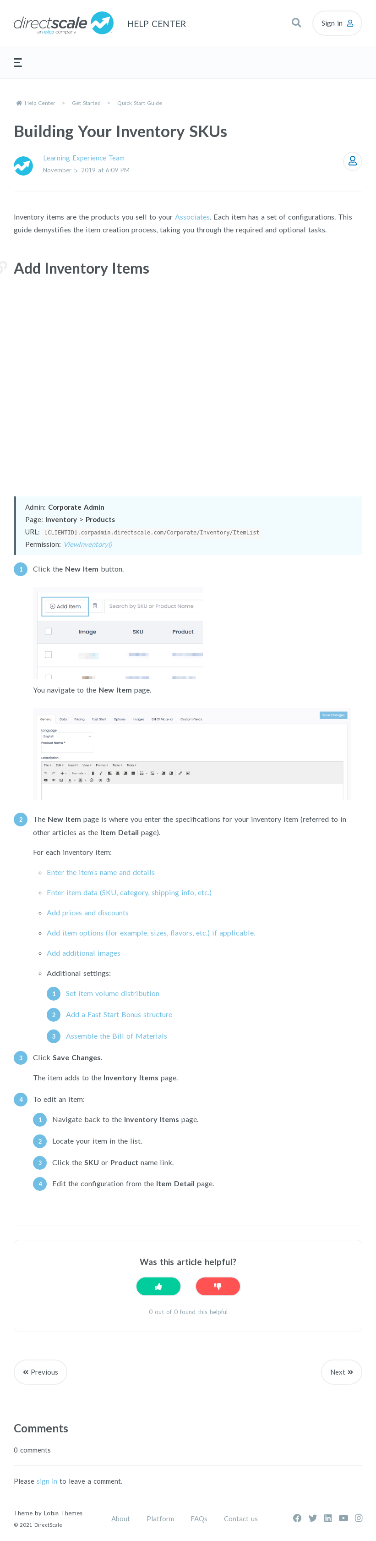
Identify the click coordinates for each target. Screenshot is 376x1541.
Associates (192, 216)
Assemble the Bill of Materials (116, 1035)
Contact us (241, 1518)
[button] (296, 23)
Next (337, 1372)
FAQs (199, 1518)
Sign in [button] (332, 23)
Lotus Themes (63, 1513)
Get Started (86, 102)
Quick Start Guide (139, 102)
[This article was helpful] (158, 1286)
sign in (47, 1481)
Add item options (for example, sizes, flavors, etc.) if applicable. (151, 932)
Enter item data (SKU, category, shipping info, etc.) (129, 892)
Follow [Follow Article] (352, 161)
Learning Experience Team (84, 158)
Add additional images (83, 952)
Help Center (40, 102)
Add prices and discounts (88, 912)
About (120, 1518)
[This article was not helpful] (218, 1286)
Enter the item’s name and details (101, 872)
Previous (44, 1372)
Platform (160, 1518)
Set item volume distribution (112, 993)
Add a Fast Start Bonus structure (119, 1014)
